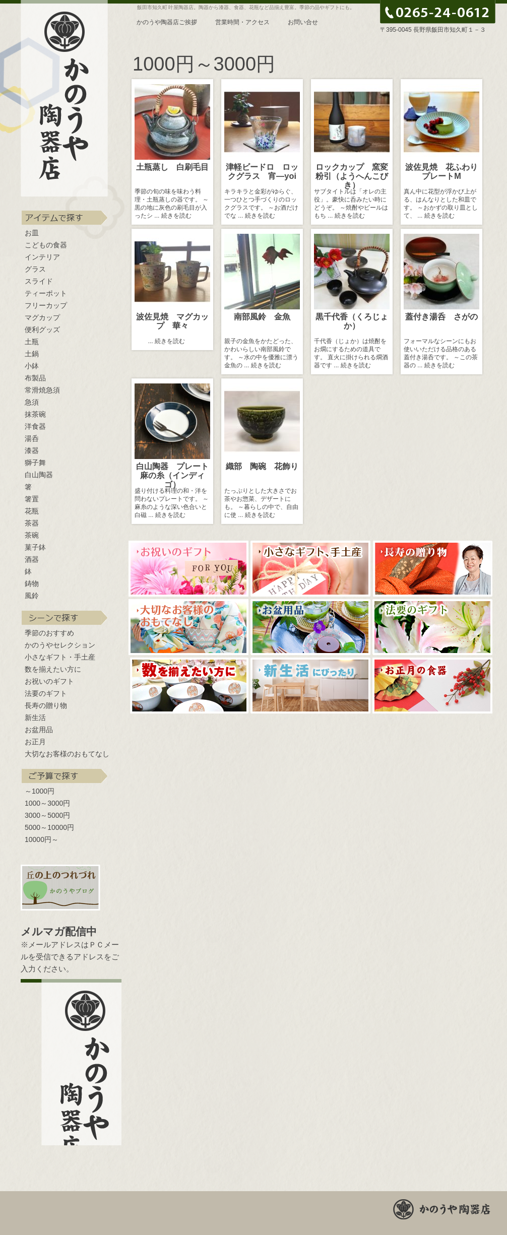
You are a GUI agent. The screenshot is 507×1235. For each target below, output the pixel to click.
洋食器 (35, 426)
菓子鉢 (35, 547)
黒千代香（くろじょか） (351, 321)
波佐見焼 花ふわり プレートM (445, 171)
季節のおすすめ (49, 633)
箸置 (32, 499)
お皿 (32, 233)
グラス (35, 269)
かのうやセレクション (60, 645)
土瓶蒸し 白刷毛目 (172, 166)
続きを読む (176, 215)
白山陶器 (39, 475)
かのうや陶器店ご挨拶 (167, 22)
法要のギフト (46, 693)
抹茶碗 (35, 414)
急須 (32, 402)
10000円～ (41, 839)
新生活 (35, 717)
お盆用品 (39, 730)
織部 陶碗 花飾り (262, 466)
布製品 (35, 378)
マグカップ (42, 317)
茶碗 (32, 535)
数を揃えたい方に (53, 669)
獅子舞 (35, 463)
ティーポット (46, 293)
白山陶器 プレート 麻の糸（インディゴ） (176, 475)
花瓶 (32, 511)
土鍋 (32, 354)
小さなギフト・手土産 (60, 657)
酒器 (32, 559)
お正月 (35, 742)
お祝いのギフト (49, 681)
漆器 (32, 450)
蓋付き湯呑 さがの (441, 316)
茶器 (32, 523)
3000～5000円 (47, 815)
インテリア (42, 257)
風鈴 (32, 596)
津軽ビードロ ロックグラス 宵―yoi (265, 171)
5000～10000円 (49, 827)
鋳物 (32, 583)
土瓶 (32, 342)
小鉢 (32, 366)
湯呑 (32, 438)
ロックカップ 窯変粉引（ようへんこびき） (351, 175)
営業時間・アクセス (242, 22)
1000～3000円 (47, 803)
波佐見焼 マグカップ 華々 (172, 321)
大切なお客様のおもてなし (67, 754)
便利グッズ (42, 330)
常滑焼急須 (42, 390)
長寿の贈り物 (46, 705)
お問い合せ (303, 22)
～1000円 (39, 791)
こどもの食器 (46, 245)
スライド (39, 281)
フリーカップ (46, 305)
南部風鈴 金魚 (262, 316)
